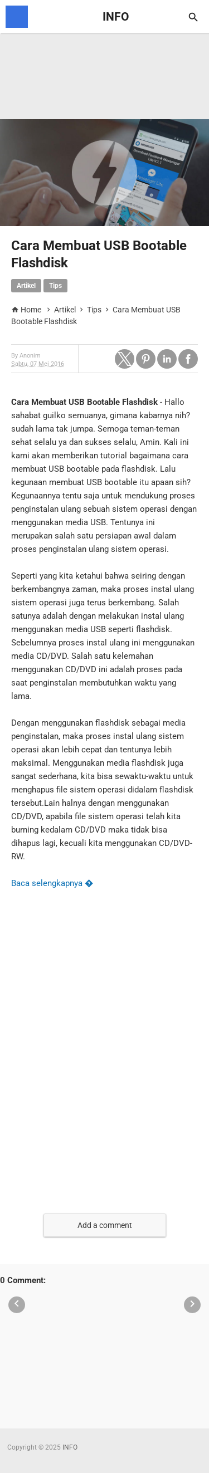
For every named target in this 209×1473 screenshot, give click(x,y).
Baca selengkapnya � (52, 883)
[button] (124, 359)
